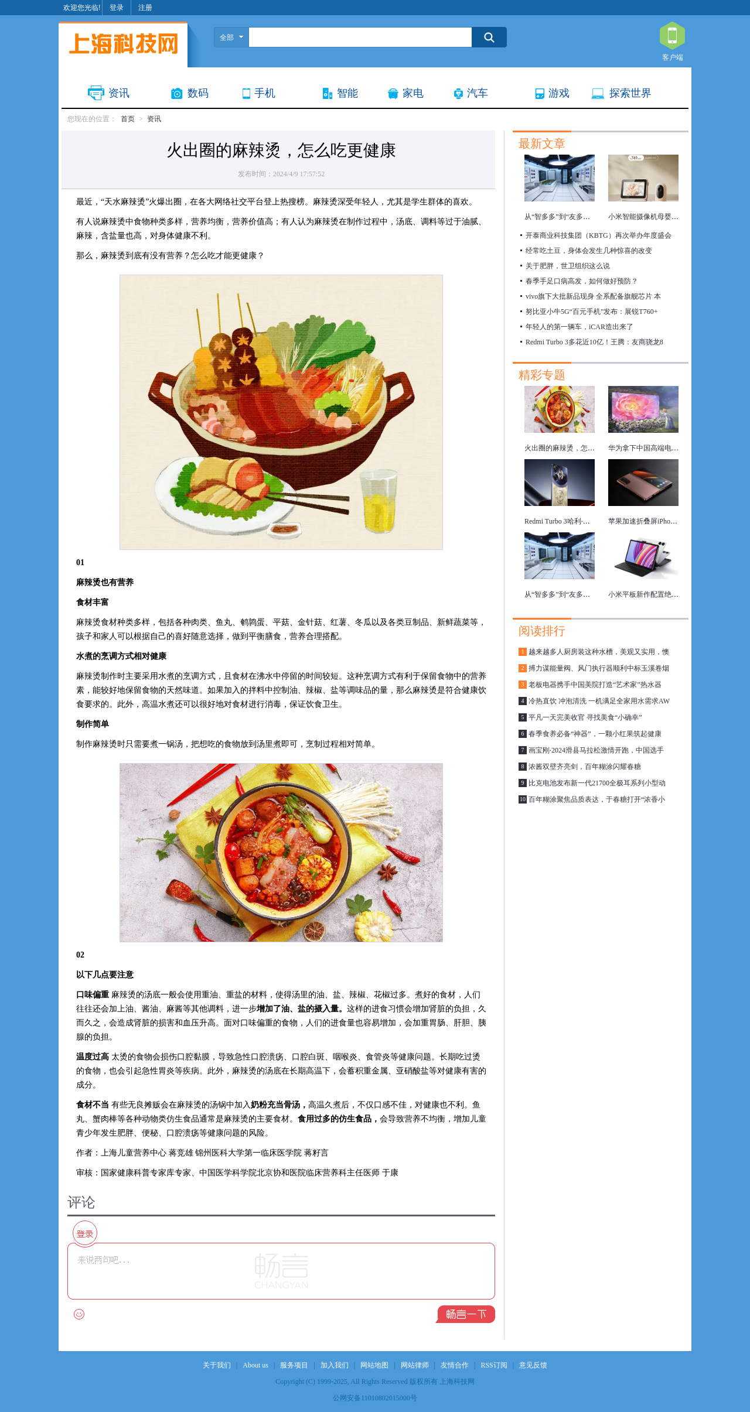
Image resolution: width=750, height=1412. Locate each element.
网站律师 (415, 1365)
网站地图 (374, 1365)
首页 (128, 119)
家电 (413, 93)
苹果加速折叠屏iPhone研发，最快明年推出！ (677, 521)
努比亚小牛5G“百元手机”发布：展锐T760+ (591, 311)
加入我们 (335, 1365)
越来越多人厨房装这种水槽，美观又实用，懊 (599, 652)
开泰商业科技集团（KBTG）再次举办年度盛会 (598, 235)
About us (255, 1365)
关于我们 (217, 1365)
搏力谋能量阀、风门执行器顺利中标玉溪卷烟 (599, 668)
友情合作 (455, 1365)
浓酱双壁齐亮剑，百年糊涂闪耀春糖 (585, 767)
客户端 (672, 36)
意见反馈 (533, 1365)
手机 (264, 93)
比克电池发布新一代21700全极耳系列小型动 (597, 783)
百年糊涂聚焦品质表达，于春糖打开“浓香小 (597, 799)
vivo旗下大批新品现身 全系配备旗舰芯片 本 (593, 296)
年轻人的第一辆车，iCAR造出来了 (579, 327)
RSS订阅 (493, 1365)
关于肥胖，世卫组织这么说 (568, 266)
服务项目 (294, 1365)
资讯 (118, 93)
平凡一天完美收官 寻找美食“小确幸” (585, 717)
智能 (347, 93)
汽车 (477, 93)
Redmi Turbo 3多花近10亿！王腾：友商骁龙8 (594, 342)
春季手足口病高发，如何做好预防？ (582, 281)
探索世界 (630, 93)
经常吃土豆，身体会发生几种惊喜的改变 (589, 251)
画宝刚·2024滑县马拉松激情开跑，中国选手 (596, 750)
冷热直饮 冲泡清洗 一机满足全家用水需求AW (599, 701)
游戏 (559, 93)
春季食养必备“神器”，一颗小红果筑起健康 (595, 734)
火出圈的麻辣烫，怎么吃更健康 (573, 448)
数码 (198, 93)
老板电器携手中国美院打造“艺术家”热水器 (595, 685)
